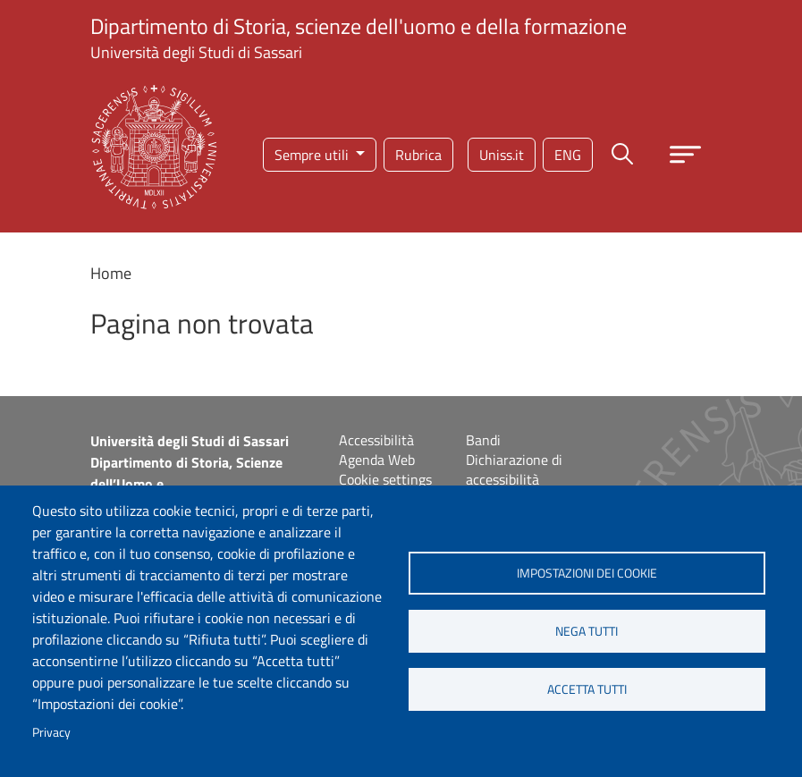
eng (567, 154)
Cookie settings (385, 479)
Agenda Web (377, 459)
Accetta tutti (587, 689)
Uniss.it (501, 154)
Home (110, 273)
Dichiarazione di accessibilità (514, 469)
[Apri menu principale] (685, 154)
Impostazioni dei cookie (587, 573)
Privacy (51, 732)
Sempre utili (313, 154)
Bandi (483, 440)
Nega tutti (586, 631)
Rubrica (418, 154)
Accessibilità (376, 440)
